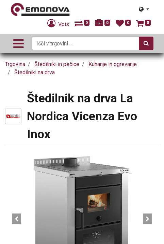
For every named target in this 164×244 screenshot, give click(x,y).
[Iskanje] (146, 43)
